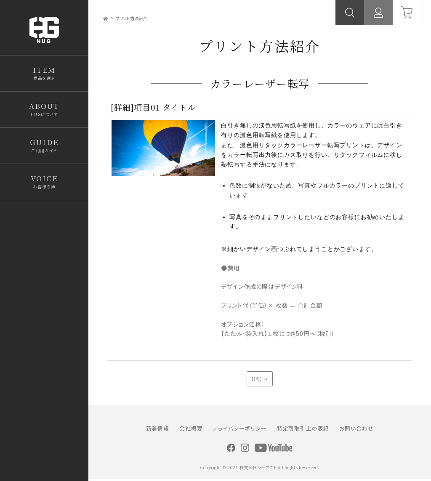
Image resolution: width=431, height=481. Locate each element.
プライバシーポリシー (239, 429)
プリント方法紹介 (137, 17)
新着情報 (157, 429)
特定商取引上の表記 (303, 429)
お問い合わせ (356, 429)
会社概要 (190, 429)
